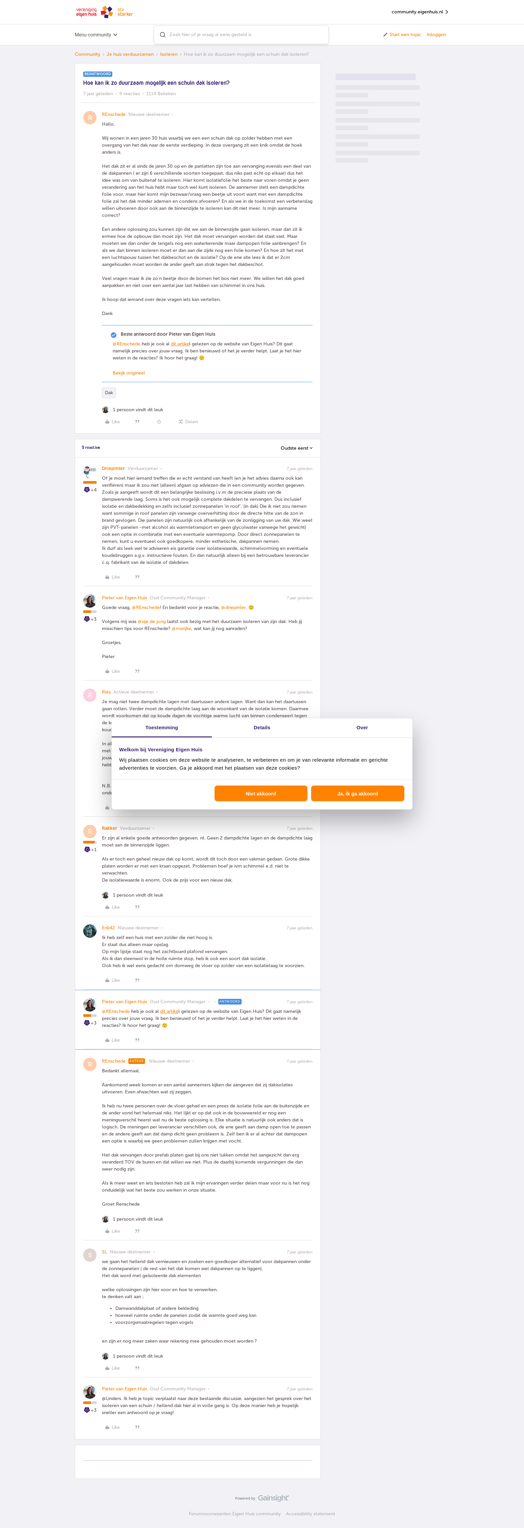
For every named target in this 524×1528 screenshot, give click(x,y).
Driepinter (113, 468)
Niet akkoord (261, 793)
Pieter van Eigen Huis (124, 598)
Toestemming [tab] (161, 727)
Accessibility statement (310, 1514)
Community (87, 54)
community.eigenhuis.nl (420, 12)
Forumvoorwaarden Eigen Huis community (235, 1514)
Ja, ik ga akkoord (358, 793)
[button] (401, 34)
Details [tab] (262, 727)
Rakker (109, 828)
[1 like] (132, 409)
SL (104, 1252)
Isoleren (168, 54)
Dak (109, 393)
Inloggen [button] (436, 34)
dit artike (180, 344)
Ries (106, 692)
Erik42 (108, 928)
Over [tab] (362, 727)
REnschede (114, 114)
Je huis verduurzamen (130, 54)
